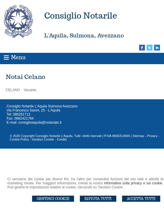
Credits (62, 139)
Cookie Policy (19, 139)
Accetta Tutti (141, 199)
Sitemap (138, 136)
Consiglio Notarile (80, 15)
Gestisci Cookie (53, 199)
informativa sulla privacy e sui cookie (133, 183)
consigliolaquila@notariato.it (40, 122)
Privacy (152, 136)
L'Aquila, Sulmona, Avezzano (84, 35)
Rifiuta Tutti (98, 199)
